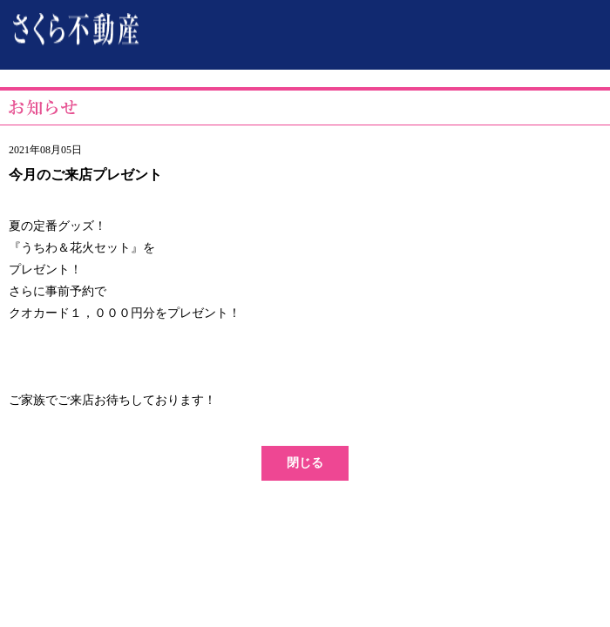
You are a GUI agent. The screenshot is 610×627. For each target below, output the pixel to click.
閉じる (305, 462)
